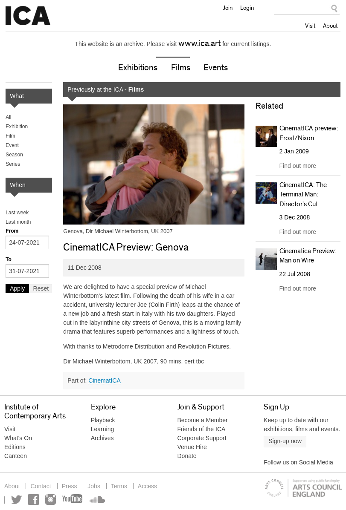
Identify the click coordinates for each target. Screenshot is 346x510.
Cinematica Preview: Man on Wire (308, 256)
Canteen (15, 455)
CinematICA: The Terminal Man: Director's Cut (303, 194)
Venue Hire (192, 447)
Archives (102, 438)
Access (147, 486)
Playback (103, 420)
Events (216, 67)
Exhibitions (137, 67)
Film (10, 136)
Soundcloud (96, 499)
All (8, 117)
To (9, 259)
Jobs (93, 486)
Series (13, 164)
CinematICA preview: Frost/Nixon (308, 133)
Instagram (50, 499)
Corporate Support (202, 438)
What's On (18, 438)
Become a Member (202, 420)
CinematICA (104, 380)
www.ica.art (199, 43)
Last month (18, 222)
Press (69, 486)
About (330, 26)
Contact (40, 486)
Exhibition (17, 127)
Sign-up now (285, 441)
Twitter (16, 499)
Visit (310, 26)
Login (247, 8)
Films (180, 67)
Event (12, 145)
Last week (17, 213)
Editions (15, 447)
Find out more (297, 165)
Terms (119, 486)
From (12, 231)
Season (14, 155)
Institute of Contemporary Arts (28, 16)
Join (228, 8)
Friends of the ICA (201, 429)
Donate (187, 455)
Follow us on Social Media (298, 462)
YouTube (73, 499)
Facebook (33, 499)
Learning (102, 429)
